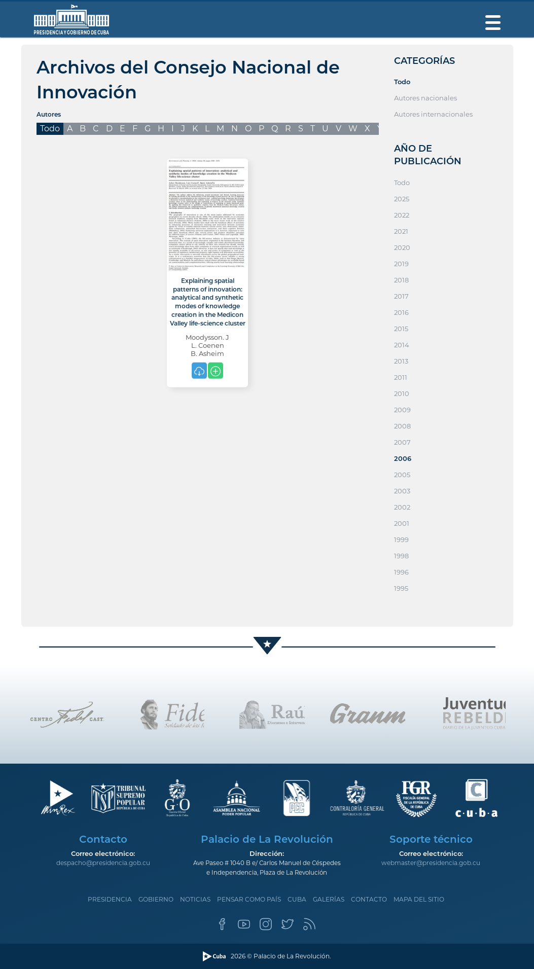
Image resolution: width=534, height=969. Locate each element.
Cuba (297, 899)
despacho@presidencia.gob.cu (103, 863)
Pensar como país (249, 899)
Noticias (195, 899)
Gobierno (155, 899)
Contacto (369, 899)
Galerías (328, 899)
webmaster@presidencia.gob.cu (430, 863)
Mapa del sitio (419, 899)
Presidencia (110, 899)
